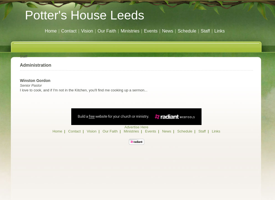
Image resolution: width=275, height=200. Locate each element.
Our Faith (107, 31)
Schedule (187, 31)
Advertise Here (136, 127)
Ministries (130, 31)
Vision (87, 31)
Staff (205, 31)
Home (51, 31)
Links (219, 31)
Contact (69, 31)
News (167, 31)
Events (151, 31)
